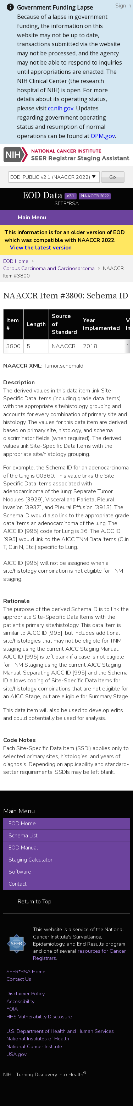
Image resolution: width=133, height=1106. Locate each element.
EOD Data (66, 196)
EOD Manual (23, 847)
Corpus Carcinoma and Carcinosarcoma (49, 268)
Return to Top (34, 902)
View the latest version (41, 247)
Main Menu (32, 217)
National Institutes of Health (37, 1038)
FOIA (12, 1008)
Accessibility (20, 1001)
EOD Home (15, 261)
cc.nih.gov (60, 108)
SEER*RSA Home (25, 971)
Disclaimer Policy (25, 993)
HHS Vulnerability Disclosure (39, 1016)
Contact (18, 883)
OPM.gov (103, 136)
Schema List (23, 835)
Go (112, 177)
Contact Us (18, 979)
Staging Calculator (30, 859)
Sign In (123, 6)
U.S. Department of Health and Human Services (60, 1031)
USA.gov (16, 1054)
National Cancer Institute (34, 1046)
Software (20, 871)
